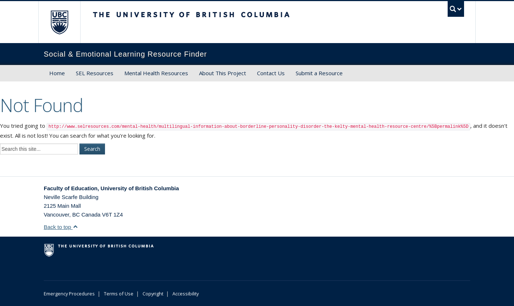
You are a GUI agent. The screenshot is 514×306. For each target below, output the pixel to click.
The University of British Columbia (59, 22)
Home (57, 73)
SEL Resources (94, 73)
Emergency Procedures (69, 293)
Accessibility (185, 293)
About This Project (222, 73)
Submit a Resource (319, 73)
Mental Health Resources (156, 73)
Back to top (61, 227)
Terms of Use (118, 293)
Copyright (153, 293)
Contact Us (271, 73)
